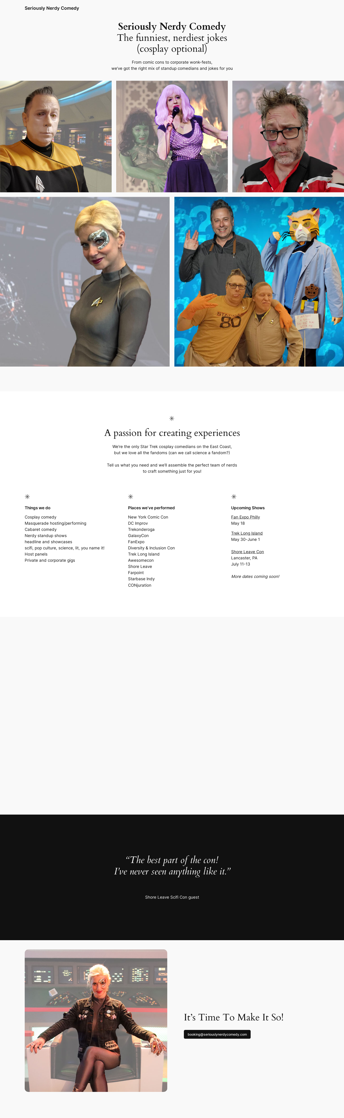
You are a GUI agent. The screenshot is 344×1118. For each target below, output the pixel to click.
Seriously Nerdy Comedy (52, 8)
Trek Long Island (247, 533)
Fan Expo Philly (245, 517)
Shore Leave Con (247, 551)
